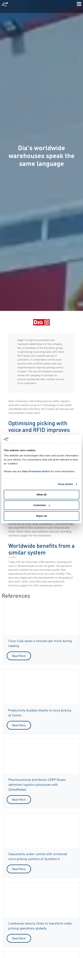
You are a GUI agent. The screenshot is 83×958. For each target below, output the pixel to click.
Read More (19, 656)
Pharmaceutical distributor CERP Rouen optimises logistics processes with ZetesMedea (37, 784)
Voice (40, 405)
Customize (41, 505)
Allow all (42, 494)
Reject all (41, 516)
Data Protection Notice (36, 471)
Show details (65, 484)
